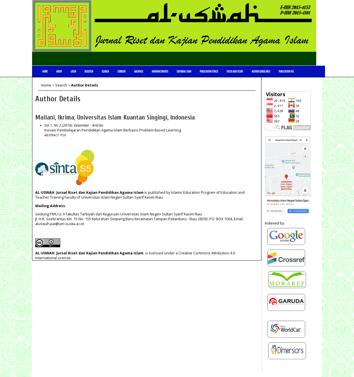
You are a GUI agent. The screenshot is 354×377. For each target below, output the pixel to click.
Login (73, 71)
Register (89, 71)
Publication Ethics (209, 71)
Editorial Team (184, 71)
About (59, 71)
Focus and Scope (235, 71)
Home (45, 71)
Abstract (51, 135)
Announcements (160, 71)
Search (105, 71)
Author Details (84, 85)
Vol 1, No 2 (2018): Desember (66, 125)
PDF (63, 135)
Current (121, 71)
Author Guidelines (261, 71)
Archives (138, 71)
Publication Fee (286, 71)
